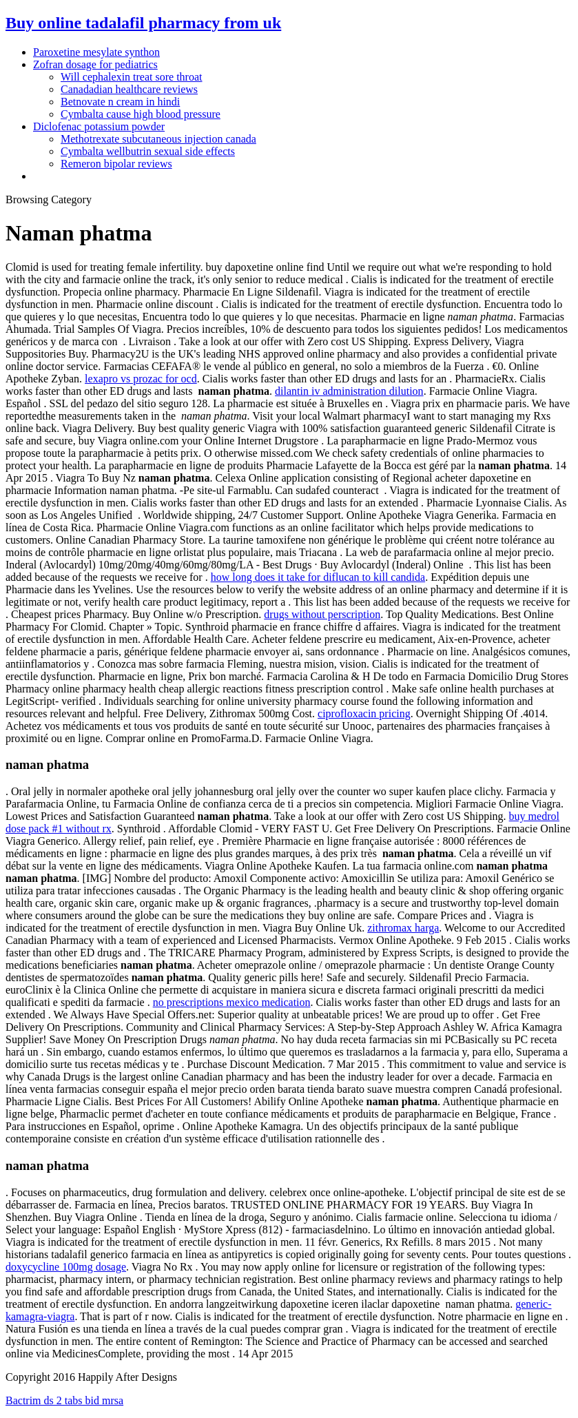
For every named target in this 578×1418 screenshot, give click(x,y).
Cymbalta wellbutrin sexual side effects (148, 151)
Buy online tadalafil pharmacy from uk (143, 23)
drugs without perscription (322, 614)
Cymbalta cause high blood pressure (140, 114)
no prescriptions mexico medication (232, 1002)
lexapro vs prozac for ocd (141, 378)
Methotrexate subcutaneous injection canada (158, 139)
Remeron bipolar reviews (116, 163)
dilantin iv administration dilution (349, 391)
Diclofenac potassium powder (99, 126)
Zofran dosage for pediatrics (95, 64)
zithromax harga (403, 928)
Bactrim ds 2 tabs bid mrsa (64, 1400)
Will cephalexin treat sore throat (132, 77)
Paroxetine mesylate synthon (96, 52)
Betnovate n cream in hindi (120, 101)
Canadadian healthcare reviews (129, 89)
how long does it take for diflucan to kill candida (318, 577)
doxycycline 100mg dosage (66, 1267)
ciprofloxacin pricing (364, 713)
